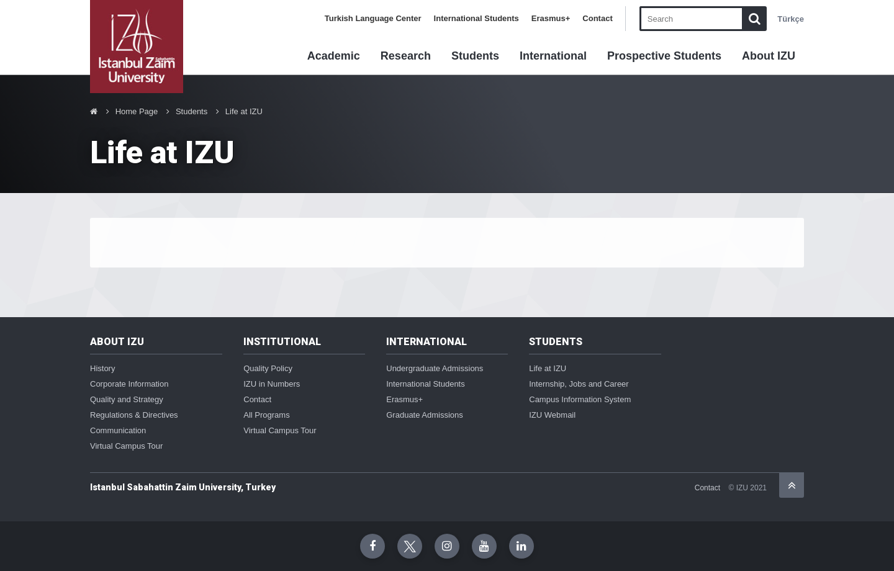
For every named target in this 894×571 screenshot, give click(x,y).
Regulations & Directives (134, 415)
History (102, 368)
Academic (333, 56)
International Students (476, 18)
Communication (118, 430)
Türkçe (790, 19)
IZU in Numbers (271, 384)
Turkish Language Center (373, 18)
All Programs (266, 415)
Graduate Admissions (424, 415)
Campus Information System (580, 399)
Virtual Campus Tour (126, 446)
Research (406, 56)
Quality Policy (267, 368)
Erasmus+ (551, 18)
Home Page (136, 111)
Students (475, 56)
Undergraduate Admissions (434, 368)
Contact (597, 18)
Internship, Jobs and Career (578, 384)
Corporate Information (129, 384)
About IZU (768, 56)
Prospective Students (664, 56)
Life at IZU (244, 111)
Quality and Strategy (126, 399)
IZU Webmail (552, 415)
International (553, 56)
